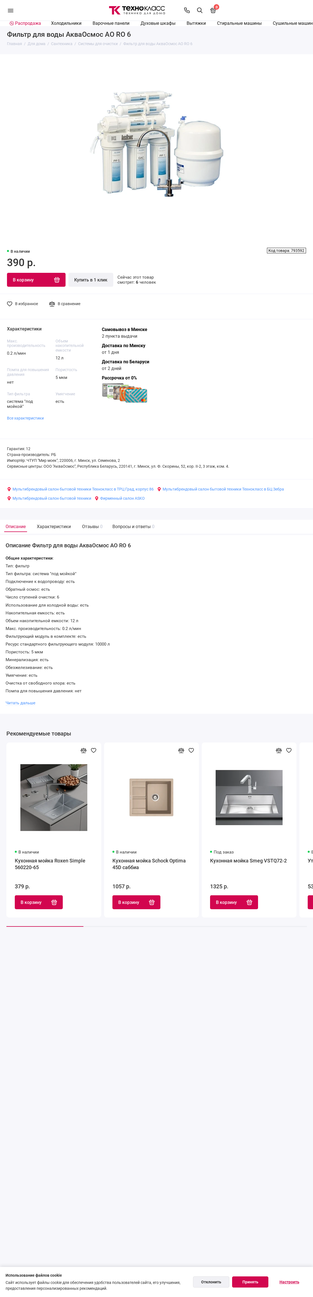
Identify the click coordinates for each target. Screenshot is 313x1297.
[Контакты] (187, 10)
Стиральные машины (239, 23)
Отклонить (211, 1282)
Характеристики (54, 526)
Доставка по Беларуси (125, 361)
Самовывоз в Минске (124, 329)
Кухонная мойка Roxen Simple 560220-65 (50, 864)
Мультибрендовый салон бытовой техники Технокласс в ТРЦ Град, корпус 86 (80, 489)
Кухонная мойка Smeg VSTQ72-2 (248, 861)
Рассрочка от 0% (119, 378)
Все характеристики (25, 418)
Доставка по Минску (123, 345)
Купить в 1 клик (90, 280)
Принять (250, 1282)
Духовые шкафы (158, 23)
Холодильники (66, 23)
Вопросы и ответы (132, 526)
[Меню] (10, 10)
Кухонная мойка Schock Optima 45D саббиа (149, 864)
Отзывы (91, 526)
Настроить (289, 1282)
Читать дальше (20, 702)
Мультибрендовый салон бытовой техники (49, 498)
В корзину (39, 902)
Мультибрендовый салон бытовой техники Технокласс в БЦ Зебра (220, 489)
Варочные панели (111, 23)
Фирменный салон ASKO (120, 498)
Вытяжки (196, 23)
